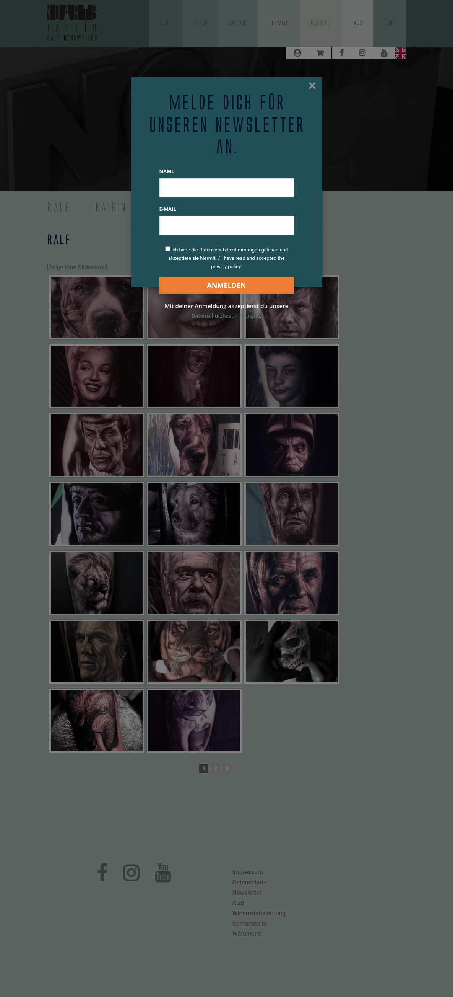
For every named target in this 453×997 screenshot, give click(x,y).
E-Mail (167, 209)
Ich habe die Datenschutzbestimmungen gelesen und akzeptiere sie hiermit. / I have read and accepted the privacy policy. (228, 258)
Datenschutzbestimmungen (225, 315)
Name (166, 171)
